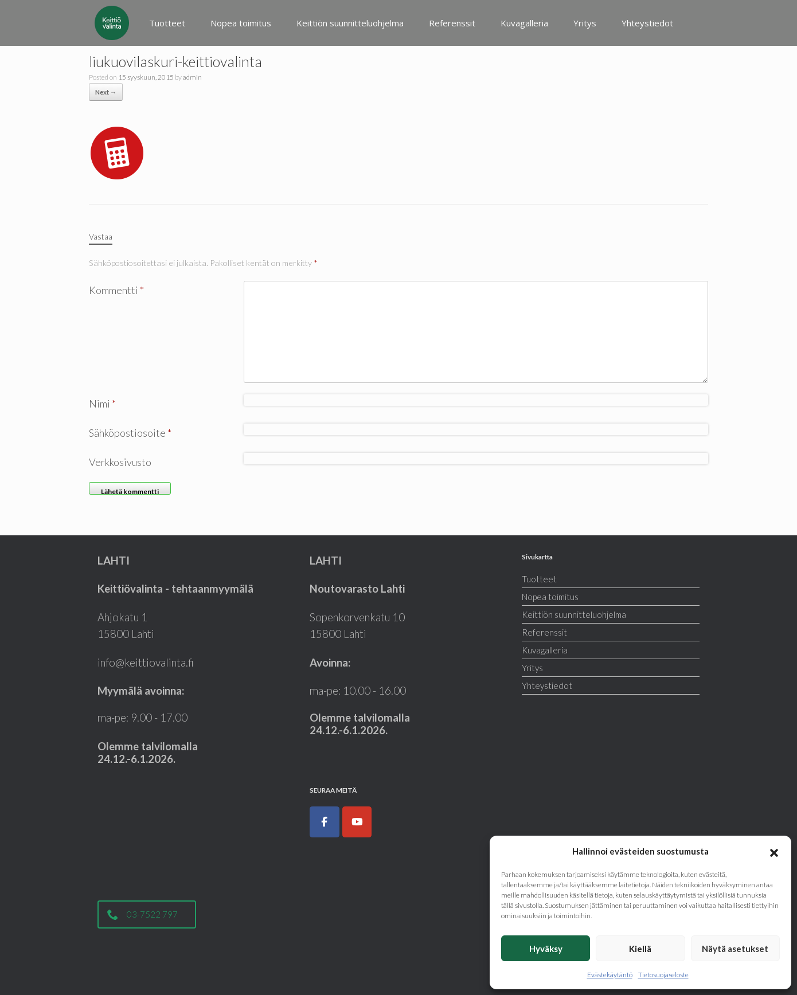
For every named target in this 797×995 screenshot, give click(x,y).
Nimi (102, 403)
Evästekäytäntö (609, 974)
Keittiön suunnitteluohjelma (350, 23)
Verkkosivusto (120, 462)
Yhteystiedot (647, 23)
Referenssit (452, 23)
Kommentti (116, 290)
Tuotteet (167, 23)
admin (192, 77)
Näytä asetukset (735, 948)
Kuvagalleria (524, 23)
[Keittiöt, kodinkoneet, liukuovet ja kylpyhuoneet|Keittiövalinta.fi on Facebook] (324, 821)
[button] (774, 851)
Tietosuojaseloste (663, 974)
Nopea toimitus (240, 23)
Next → (105, 92)
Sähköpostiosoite (130, 432)
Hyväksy (545, 948)
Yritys (584, 23)
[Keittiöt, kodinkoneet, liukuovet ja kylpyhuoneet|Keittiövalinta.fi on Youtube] (357, 821)
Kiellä (640, 948)
